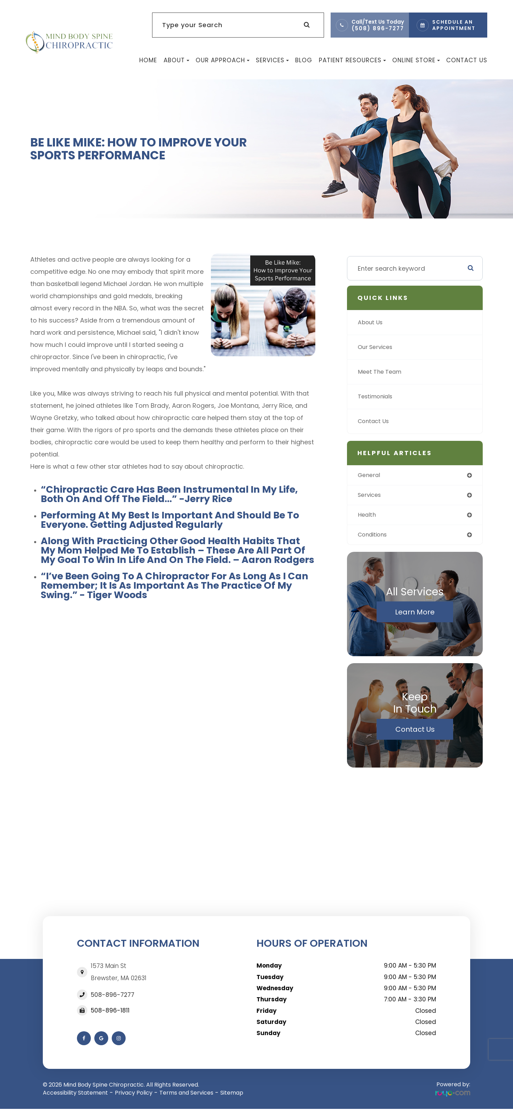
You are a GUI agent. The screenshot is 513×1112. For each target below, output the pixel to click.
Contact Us (466, 60)
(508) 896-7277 (378, 28)
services (371, 496)
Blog (303, 60)
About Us (372, 322)
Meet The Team (382, 371)
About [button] (176, 60)
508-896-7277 (112, 997)
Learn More (415, 615)
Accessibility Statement (75, 1095)
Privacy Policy (133, 1095)
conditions (375, 537)
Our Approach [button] (223, 60)
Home (148, 60)
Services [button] (272, 60)
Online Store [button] (416, 60)
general (370, 475)
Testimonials (377, 396)
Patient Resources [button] (352, 60)
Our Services (377, 347)
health (368, 516)
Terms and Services (186, 1095)
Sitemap (231, 1095)
